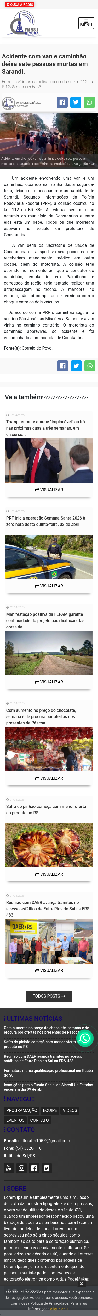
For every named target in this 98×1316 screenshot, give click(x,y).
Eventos (15, 1120)
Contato (39, 1120)
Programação (21, 1110)
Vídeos (70, 1110)
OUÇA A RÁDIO (20, 5)
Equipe (50, 1110)
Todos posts (49, 996)
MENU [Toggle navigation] (86, 23)
